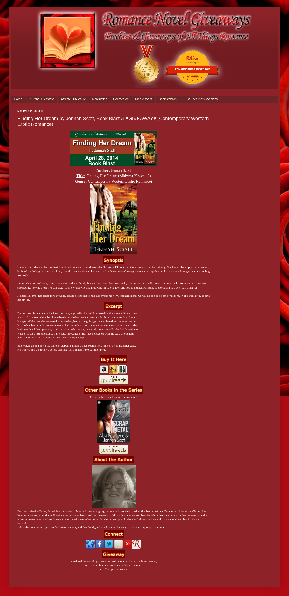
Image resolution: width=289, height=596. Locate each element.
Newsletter (99, 99)
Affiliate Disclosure (73, 99)
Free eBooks (143, 99)
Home (18, 99)
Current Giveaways (41, 99)
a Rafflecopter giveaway (113, 569)
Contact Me (121, 99)
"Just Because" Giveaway (200, 99)
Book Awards (167, 99)
